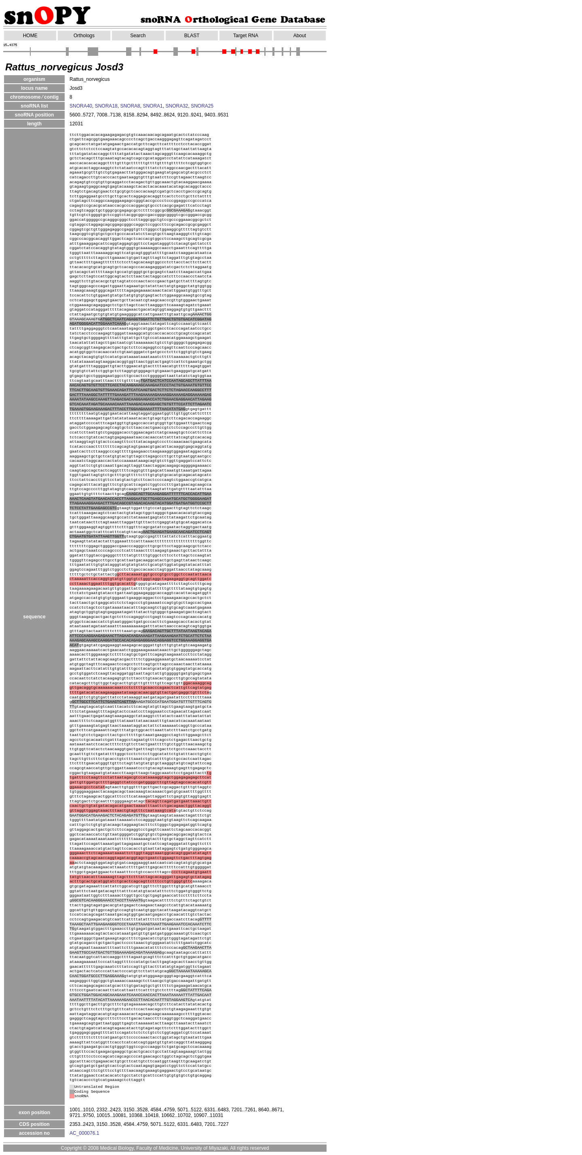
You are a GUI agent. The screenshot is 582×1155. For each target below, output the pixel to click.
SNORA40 (81, 106)
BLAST (192, 35)
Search (138, 35)
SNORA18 (106, 106)
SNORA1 (152, 106)
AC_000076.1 (84, 1133)
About (299, 35)
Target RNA (245, 35)
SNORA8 (130, 106)
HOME (30, 35)
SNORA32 (176, 106)
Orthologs (84, 35)
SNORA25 (202, 106)
